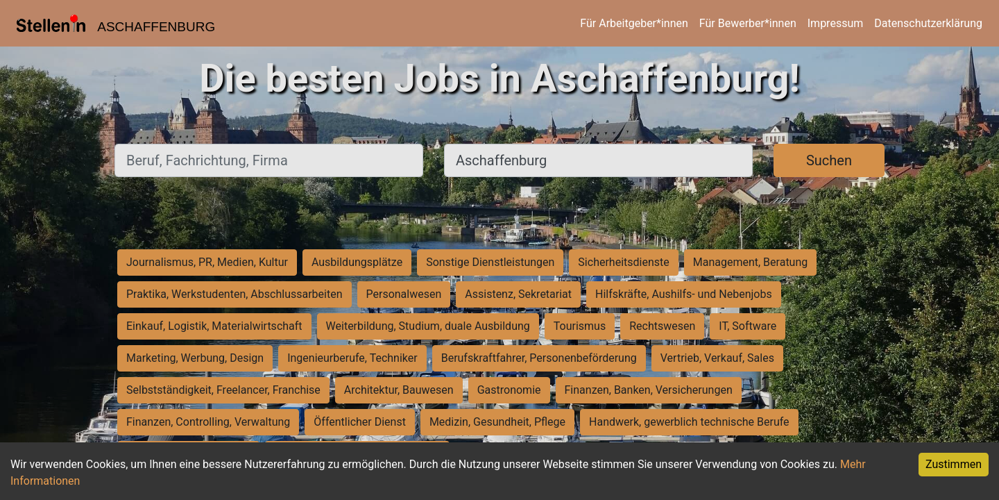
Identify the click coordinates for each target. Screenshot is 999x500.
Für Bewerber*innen (747, 23)
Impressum (836, 23)
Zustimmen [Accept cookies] (953, 464)
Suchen (829, 160)
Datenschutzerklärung (928, 23)
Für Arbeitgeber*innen (634, 23)
